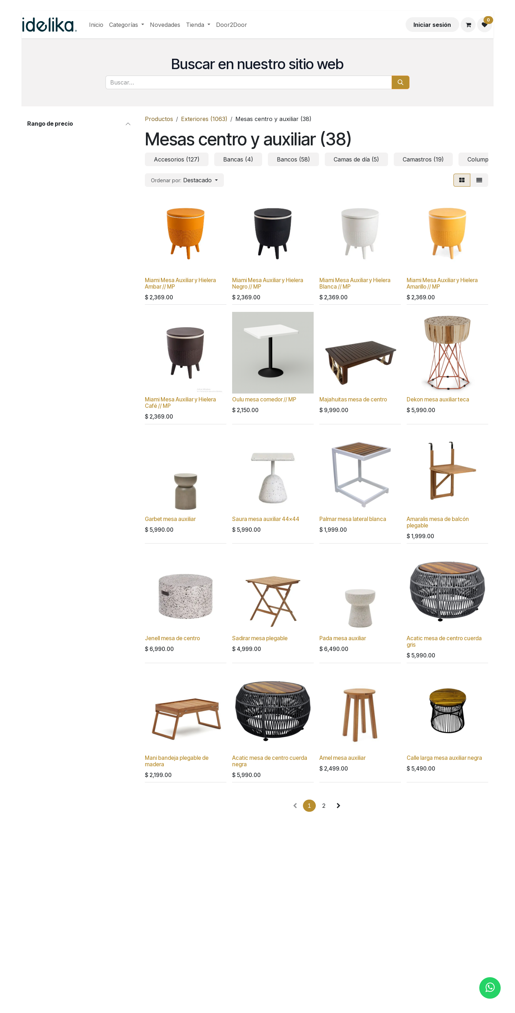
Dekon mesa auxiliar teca (438, 399)
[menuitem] (96, 25)
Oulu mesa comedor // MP (264, 399)
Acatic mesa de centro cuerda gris (444, 641)
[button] (184, 180)
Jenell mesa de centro (172, 638)
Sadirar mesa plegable (260, 638)
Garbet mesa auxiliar (170, 519)
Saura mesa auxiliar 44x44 (265, 519)
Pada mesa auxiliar (342, 638)
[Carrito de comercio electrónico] (468, 24)
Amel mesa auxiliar (342, 757)
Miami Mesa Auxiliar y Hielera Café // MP (180, 402)
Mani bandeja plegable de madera (177, 760)
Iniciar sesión (432, 24)
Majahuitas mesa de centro (353, 399)
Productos (159, 118)
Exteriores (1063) (204, 118)
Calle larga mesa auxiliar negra (444, 757)
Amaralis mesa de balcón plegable (438, 522)
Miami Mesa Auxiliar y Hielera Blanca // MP (355, 283)
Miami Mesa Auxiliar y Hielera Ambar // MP (180, 283)
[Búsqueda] (400, 82)
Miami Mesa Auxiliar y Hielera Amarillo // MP (442, 283)
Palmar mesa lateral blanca (352, 519)
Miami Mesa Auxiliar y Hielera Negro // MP (267, 283)
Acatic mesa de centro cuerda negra (269, 760)
